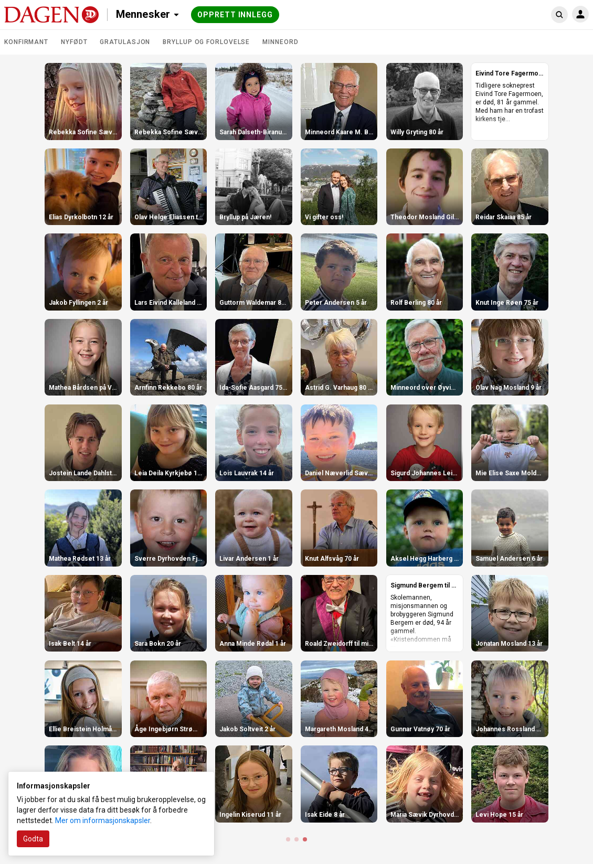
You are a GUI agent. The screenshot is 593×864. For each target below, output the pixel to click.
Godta (33, 839)
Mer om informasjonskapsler (102, 820)
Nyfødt (74, 42)
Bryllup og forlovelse (206, 42)
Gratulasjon (125, 42)
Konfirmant (26, 42)
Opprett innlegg (235, 14)
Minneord (280, 42)
